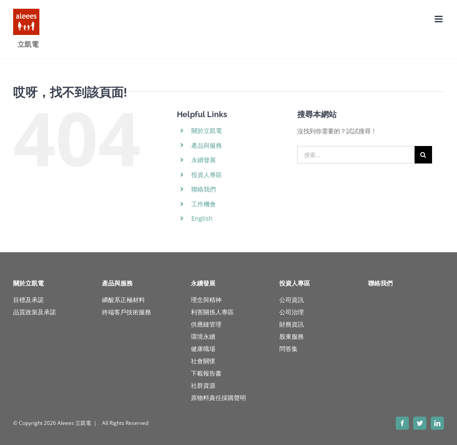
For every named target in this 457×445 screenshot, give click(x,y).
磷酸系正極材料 (123, 300)
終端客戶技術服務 (126, 312)
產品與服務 (206, 145)
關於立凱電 (206, 130)
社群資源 (203, 385)
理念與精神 (206, 300)
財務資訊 (291, 324)
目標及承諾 (28, 300)
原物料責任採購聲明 (218, 397)
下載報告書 (206, 373)
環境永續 (203, 336)
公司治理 (291, 312)
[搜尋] (423, 154)
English (202, 218)
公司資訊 (291, 300)
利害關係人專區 (212, 312)
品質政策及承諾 (34, 312)
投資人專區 (206, 174)
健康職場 (203, 348)
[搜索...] (356, 154)
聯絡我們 (203, 189)
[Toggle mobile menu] (439, 19)
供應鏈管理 (206, 324)
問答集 (288, 348)
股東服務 (291, 336)
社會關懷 (203, 361)
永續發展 (203, 160)
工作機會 (203, 204)
